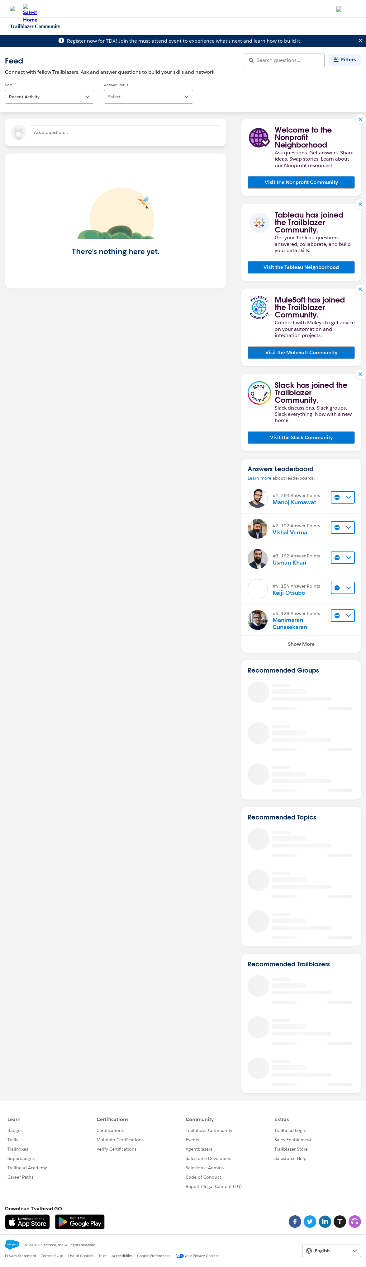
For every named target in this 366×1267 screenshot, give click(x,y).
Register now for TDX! (92, 41)
